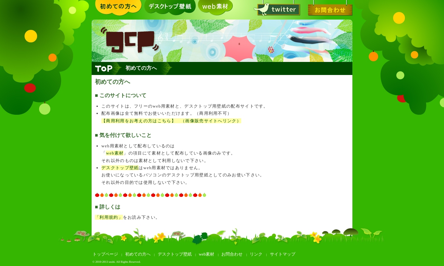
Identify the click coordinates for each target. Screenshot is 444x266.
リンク (256, 254)
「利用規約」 (109, 217)
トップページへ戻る (107, 68)
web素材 (222, 8)
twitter (274, 8)
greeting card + (222, 41)
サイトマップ (282, 254)
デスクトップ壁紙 (170, 8)
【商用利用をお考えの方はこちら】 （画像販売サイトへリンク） (171, 120)
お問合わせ (326, 8)
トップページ (105, 254)
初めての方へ (118, 8)
